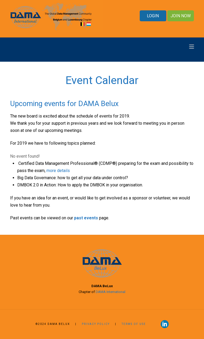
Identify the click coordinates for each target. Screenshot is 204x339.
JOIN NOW (181, 15)
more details (58, 170)
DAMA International (110, 292)
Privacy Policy (96, 324)
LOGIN (153, 15)
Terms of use (134, 324)
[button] (191, 46)
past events (86, 217)
